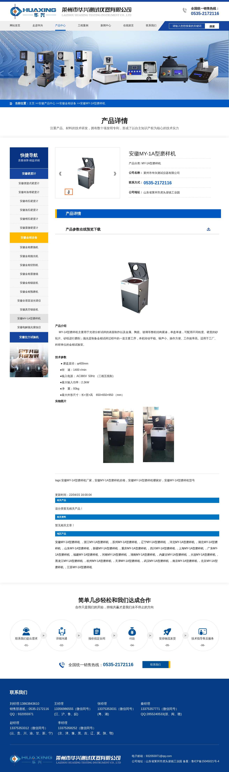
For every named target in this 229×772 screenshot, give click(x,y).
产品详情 (73, 213)
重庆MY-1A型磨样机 (133, 548)
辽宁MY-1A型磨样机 (153, 542)
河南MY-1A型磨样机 (114, 554)
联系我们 (155, 664)
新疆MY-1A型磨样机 (105, 548)
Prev (59, 174)
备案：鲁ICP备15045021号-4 (201, 761)
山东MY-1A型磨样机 (76, 548)
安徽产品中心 (47, 103)
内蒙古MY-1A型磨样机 (173, 554)
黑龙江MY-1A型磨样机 (69, 560)
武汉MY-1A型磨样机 (156, 560)
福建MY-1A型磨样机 (85, 554)
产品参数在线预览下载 (83, 229)
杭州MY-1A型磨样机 (99, 560)
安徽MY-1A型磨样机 (92, 103)
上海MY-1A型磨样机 (191, 548)
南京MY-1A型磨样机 (184, 560)
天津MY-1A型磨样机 (127, 560)
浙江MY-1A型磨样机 (96, 542)
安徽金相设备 (67, 103)
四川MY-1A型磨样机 (162, 548)
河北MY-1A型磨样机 (182, 542)
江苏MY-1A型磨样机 (79, 567)
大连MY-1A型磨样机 (203, 554)
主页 (32, 103)
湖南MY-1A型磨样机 (143, 554)
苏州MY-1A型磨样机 (124, 542)
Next (115, 174)
